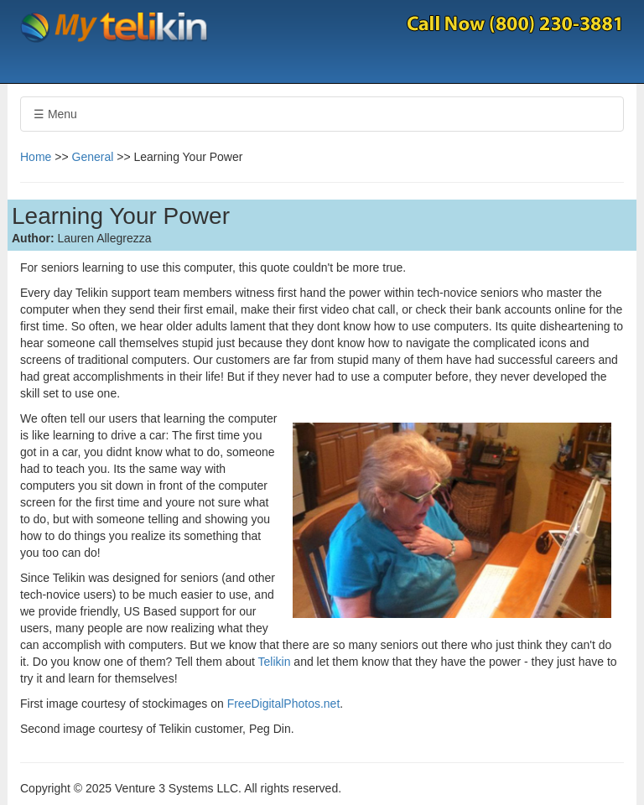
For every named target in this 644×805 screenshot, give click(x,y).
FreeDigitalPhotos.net (283, 703)
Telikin (276, 661)
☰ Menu (55, 114)
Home (35, 157)
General (93, 157)
